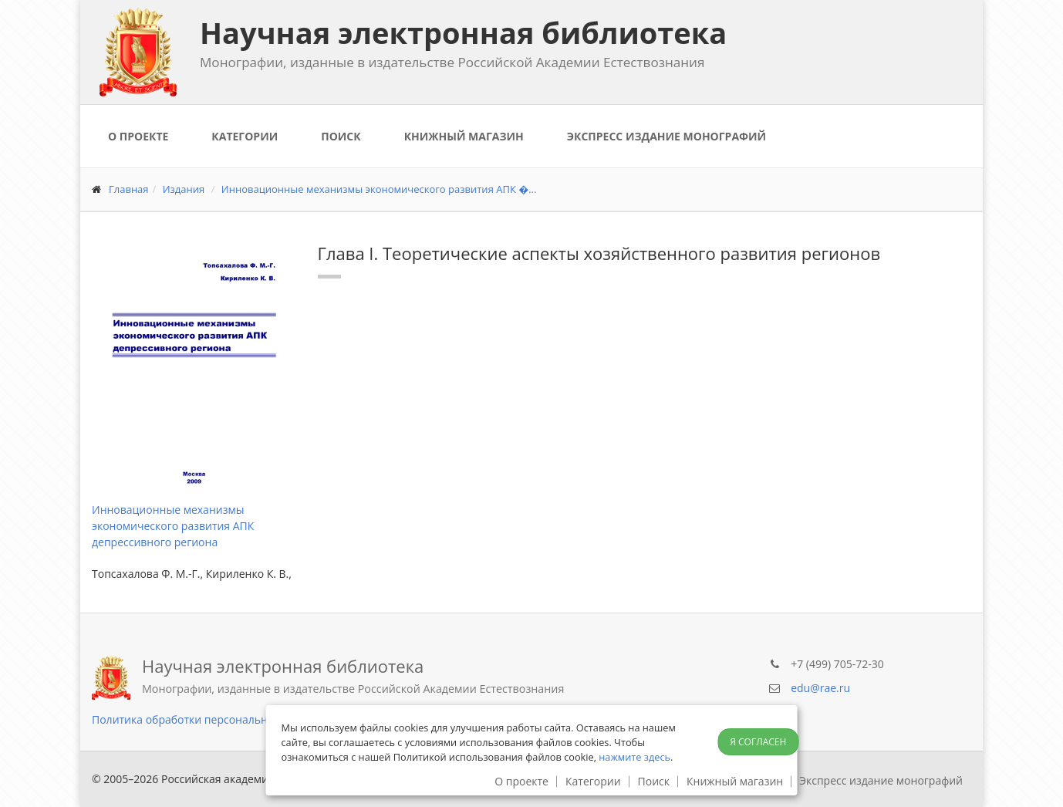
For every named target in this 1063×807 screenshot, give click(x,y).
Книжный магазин (464, 136)
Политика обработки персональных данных (208, 719)
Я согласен (758, 741)
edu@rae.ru (820, 687)
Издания (184, 189)
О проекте (138, 136)
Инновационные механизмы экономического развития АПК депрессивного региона (173, 525)
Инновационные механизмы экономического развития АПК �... (379, 189)
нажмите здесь (634, 757)
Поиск (340, 136)
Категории (244, 136)
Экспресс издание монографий (666, 136)
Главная (129, 189)
